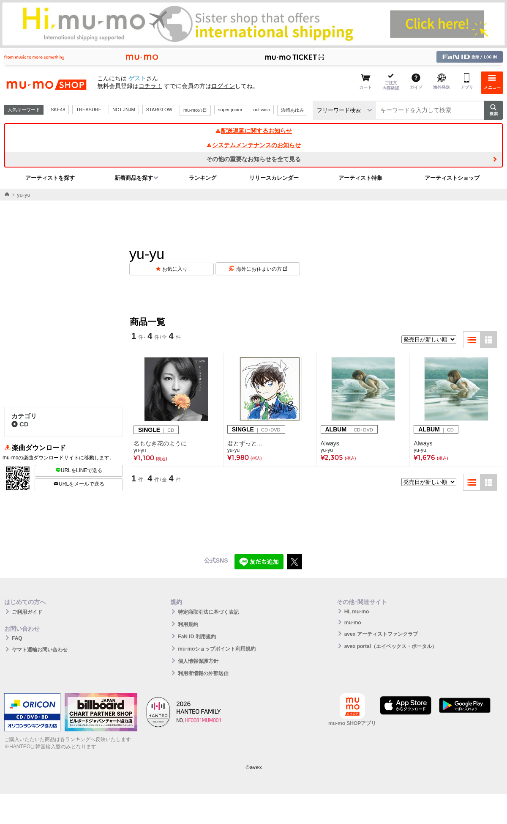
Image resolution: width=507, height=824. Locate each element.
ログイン (223, 85)
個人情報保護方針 (198, 661)
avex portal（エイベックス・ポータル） (390, 646)
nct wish (262, 109)
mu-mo (352, 623)
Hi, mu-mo (356, 612)
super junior (230, 109)
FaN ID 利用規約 (196, 637)
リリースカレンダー (274, 178)
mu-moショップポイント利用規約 (217, 649)
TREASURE (88, 109)
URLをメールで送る (78, 484)
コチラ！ (150, 85)
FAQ (17, 638)
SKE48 (58, 109)
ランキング (202, 178)
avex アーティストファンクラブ (381, 634)
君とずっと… (245, 443)
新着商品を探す (133, 178)
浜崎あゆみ (292, 110)
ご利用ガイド (27, 612)
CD (20, 424)
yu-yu (140, 450)
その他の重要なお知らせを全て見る (253, 159)
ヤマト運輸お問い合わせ (40, 650)
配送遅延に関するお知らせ (253, 130)
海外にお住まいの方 (261, 269)
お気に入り (175, 269)
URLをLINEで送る (79, 470)
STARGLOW (159, 109)
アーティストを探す (50, 178)
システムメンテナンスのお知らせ (253, 145)
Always (330, 443)
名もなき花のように (160, 443)
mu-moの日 (195, 110)
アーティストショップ (452, 178)
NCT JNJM (123, 109)
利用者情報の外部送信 (203, 673)
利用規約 (188, 624)
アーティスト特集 (360, 178)
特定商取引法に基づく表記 (208, 612)
